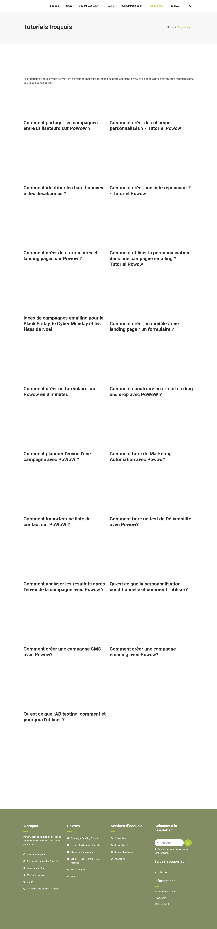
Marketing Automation (82, 852)
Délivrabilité (119, 859)
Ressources (156, 6)
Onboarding (120, 838)
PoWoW (68, 6)
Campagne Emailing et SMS (84, 838)
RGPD (30, 882)
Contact (175, 6)
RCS (73, 876)
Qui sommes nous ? (132, 6)
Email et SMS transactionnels (85, 845)
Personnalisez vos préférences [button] (42, 888)
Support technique (123, 852)
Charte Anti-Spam (36, 854)
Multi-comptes (78, 869)
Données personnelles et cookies (43, 861)
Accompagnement (89, 6)
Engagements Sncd (36, 868)
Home (170, 27)
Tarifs (110, 6)
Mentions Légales (35, 875)
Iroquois (54, 6)
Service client (121, 845)
